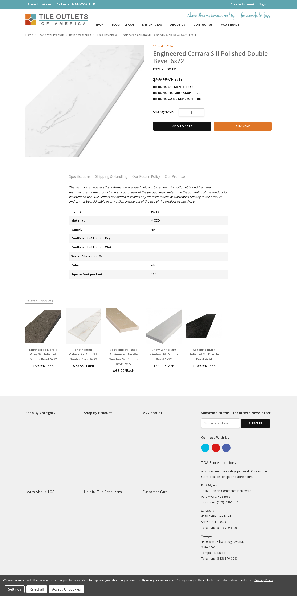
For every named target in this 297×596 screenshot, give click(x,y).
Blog (116, 25)
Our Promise (175, 176)
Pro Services (231, 25)
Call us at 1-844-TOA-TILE (76, 4)
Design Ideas (154, 25)
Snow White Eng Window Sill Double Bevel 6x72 (164, 354)
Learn (131, 25)
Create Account (242, 4)
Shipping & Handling (111, 176)
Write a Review (163, 45)
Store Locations (40, 4)
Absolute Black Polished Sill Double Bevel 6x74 (204, 354)
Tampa (206, 536)
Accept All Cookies (66, 589)
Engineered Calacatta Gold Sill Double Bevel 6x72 (83, 354)
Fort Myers (209, 485)
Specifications (79, 176)
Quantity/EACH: (163, 112)
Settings (14, 589)
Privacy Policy (263, 580)
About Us (179, 25)
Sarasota (208, 511)
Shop (101, 25)
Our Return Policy (146, 176)
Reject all (37, 589)
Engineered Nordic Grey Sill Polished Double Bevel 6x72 (43, 354)
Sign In (264, 4)
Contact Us (205, 25)
